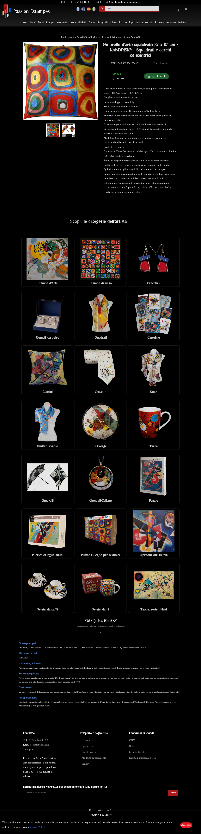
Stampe (50, 22)
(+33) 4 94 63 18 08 (78, 2)
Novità (32, 22)
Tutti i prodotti (79, 37)
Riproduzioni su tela (141, 22)
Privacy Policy (37, 827)
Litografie (102, 22)
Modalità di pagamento (94, 758)
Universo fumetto (165, 22)
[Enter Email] (95, 793)
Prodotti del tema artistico (121, 37)
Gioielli (82, 22)
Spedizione (88, 746)
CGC (132, 740)
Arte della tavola (66, 22)
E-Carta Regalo (137, 752)
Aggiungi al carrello (156, 76)
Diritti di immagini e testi (142, 758)
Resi (131, 746)
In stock (86, 740)
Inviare (173, 793)
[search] (132, 9)
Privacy (85, 764)
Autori (23, 22)
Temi (41, 22)
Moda (113, 22)
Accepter (186, 825)
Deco (92, 22)
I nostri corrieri (90, 752)
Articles (182, 22)
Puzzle (123, 22)
